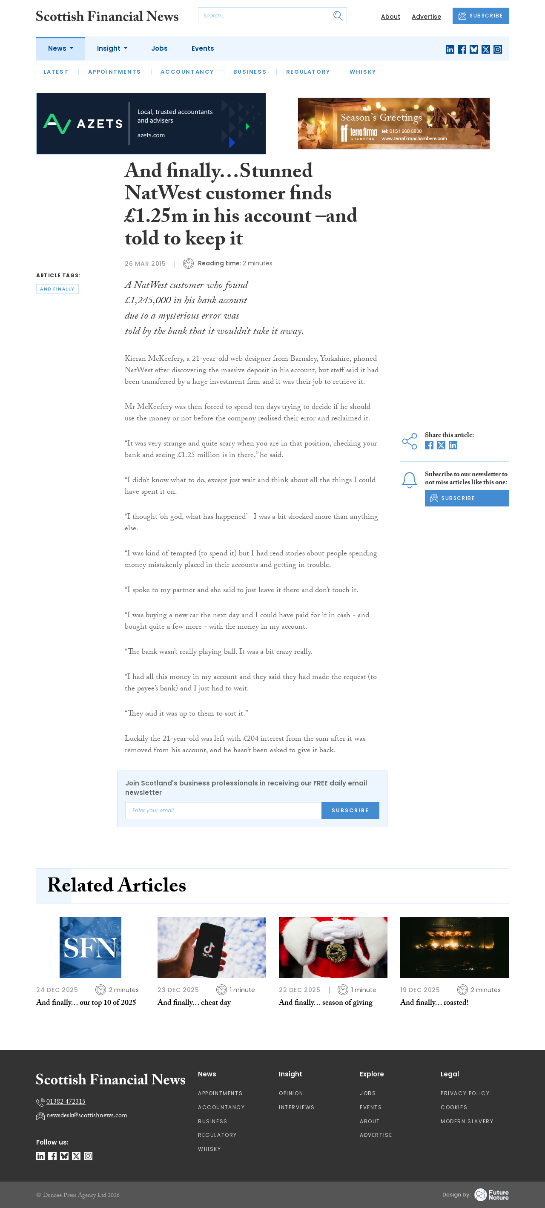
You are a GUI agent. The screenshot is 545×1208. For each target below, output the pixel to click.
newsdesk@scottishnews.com (86, 1116)
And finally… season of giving (326, 1003)
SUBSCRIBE (481, 16)
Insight (109, 48)
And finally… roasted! (434, 1003)
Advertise (426, 16)
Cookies (454, 1107)
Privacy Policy (465, 1093)
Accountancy (187, 72)
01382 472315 (66, 1102)
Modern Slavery (467, 1121)
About (390, 16)
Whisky (363, 72)
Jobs (159, 48)
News (58, 48)
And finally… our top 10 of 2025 (86, 1003)
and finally (57, 289)
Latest (56, 72)
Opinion (291, 1093)
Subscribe (350, 810)
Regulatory (308, 72)
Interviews (297, 1107)
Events (203, 48)
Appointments (114, 72)
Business (250, 72)
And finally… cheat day (194, 1003)
